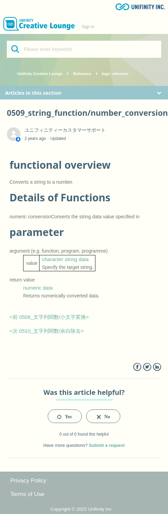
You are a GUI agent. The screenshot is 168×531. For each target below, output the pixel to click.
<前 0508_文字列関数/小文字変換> (49, 317)
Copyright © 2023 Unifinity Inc (81, 509)
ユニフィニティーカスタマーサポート (65, 130)
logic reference (115, 74)
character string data (65, 259)
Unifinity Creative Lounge (39, 74)
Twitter (147, 367)
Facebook (137, 367)
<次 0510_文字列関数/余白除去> (47, 331)
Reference (82, 74)
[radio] (65, 416)
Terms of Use (27, 494)
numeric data (38, 288)
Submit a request (107, 445)
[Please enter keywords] (84, 49)
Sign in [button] (88, 26)
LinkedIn (157, 367)
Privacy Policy (28, 480)
